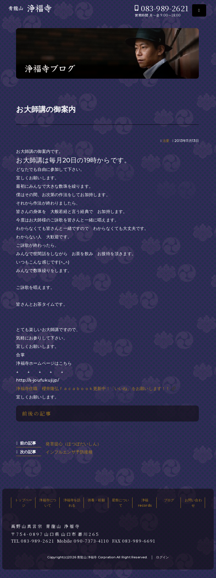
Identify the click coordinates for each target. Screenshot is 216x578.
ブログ (169, 500)
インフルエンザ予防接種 (69, 452)
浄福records (145, 502)
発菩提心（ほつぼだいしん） (73, 443)
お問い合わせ (193, 502)
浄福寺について (47, 502)
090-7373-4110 (91, 540)
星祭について (120, 502)
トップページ (23, 502)
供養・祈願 (96, 500)
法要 (166, 141)
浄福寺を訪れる (72, 502)
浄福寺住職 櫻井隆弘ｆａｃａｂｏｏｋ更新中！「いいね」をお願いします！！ (93, 388)
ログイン (162, 557)
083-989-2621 (164, 8)
